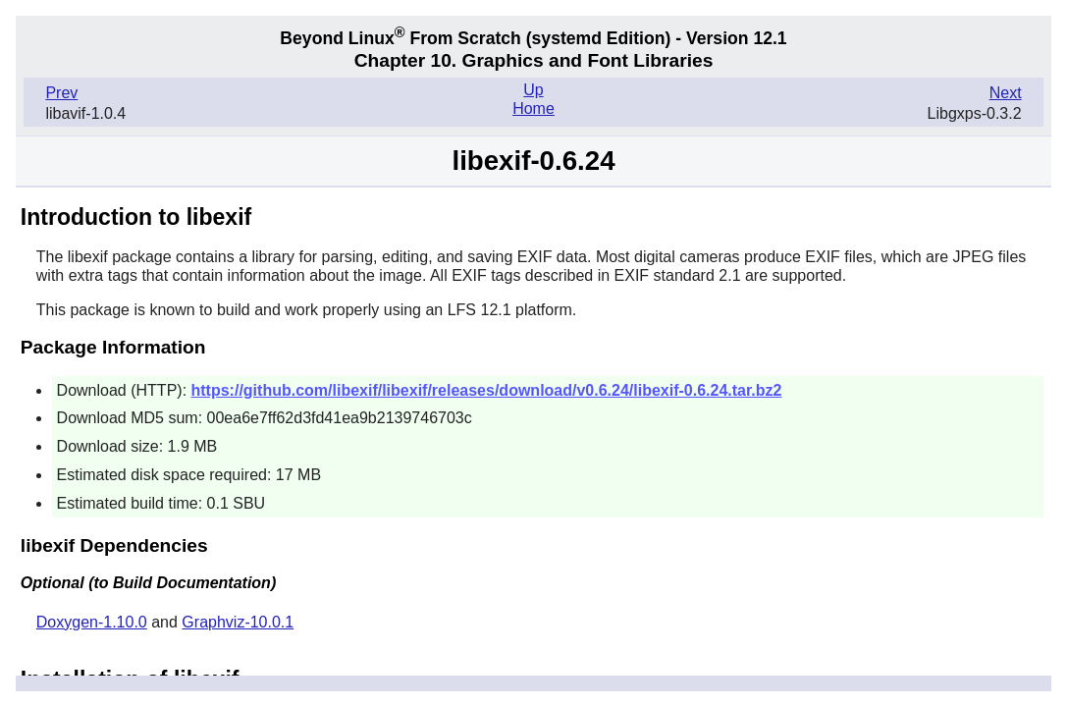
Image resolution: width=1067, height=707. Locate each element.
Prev (61, 92)
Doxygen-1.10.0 (91, 622)
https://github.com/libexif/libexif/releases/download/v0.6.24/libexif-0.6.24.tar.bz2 (486, 390)
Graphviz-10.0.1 (237, 622)
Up (533, 90)
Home (533, 108)
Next (1005, 92)
